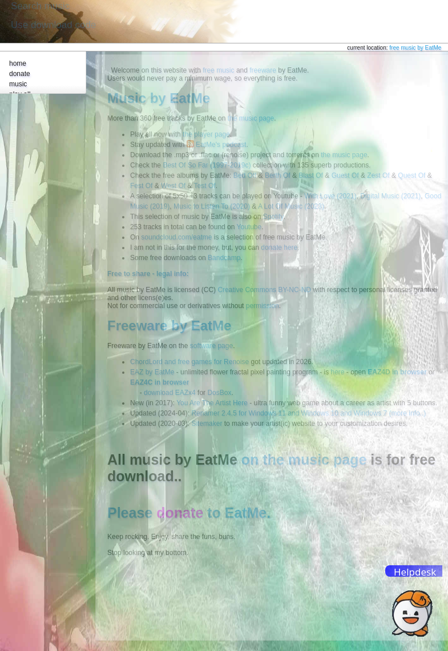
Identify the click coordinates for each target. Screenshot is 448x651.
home (17, 63)
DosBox (219, 393)
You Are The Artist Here (212, 403)
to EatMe (211, 513)
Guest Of (345, 175)
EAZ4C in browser (159, 382)
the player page (206, 134)
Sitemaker (206, 424)
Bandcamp (224, 258)
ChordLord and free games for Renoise (189, 362)
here (337, 372)
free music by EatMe (415, 48)
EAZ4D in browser (397, 372)
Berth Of (277, 175)
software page (211, 346)
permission (262, 306)
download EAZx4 (170, 393)
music (18, 84)
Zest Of (378, 175)
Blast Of (310, 175)
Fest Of (141, 186)
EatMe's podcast (221, 145)
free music (218, 70)
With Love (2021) (330, 196)
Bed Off (244, 175)
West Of (173, 186)
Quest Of (411, 175)
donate (19, 74)
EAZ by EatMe (152, 372)
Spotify (273, 217)
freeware (262, 70)
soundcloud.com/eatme (176, 237)
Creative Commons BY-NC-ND (264, 290)
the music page (251, 118)
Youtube (249, 227)
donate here (279, 247)
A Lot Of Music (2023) (291, 206)
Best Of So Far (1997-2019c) (207, 165)
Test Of (205, 186)
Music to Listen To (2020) (211, 206)
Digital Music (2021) (390, 196)
